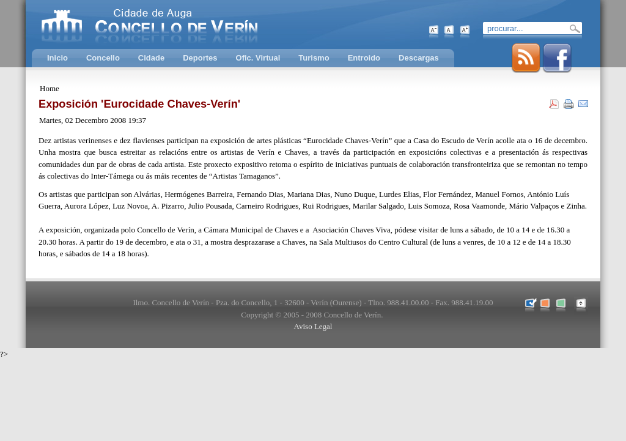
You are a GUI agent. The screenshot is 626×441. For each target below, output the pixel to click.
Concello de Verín (200, 24)
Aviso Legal (313, 326)
